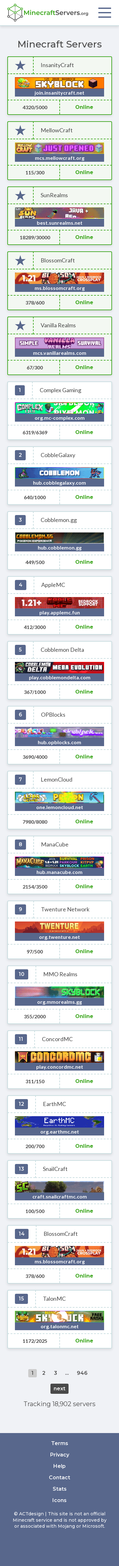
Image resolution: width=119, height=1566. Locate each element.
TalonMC (54, 1298)
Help (59, 1466)
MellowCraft (57, 130)
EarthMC (54, 1104)
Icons (59, 1500)
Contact (59, 1478)
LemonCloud (56, 779)
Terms (59, 1443)
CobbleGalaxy (58, 455)
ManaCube (55, 844)
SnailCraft (55, 1169)
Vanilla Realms (58, 325)
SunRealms (54, 195)
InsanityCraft (57, 65)
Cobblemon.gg (59, 520)
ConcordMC (57, 1039)
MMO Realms (60, 974)
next (59, 1389)
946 (82, 1373)
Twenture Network (65, 909)
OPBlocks (53, 714)
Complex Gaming (60, 390)
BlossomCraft (58, 260)
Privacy (59, 1455)
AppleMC (53, 585)
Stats (60, 1489)
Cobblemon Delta (62, 649)
